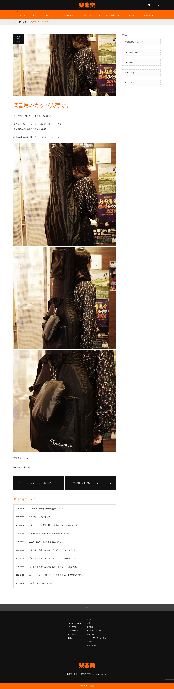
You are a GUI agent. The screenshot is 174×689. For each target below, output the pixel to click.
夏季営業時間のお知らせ (39, 517)
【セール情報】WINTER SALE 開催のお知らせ (49, 533)
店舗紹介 (132, 15)
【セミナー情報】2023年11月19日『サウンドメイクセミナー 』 (56, 550)
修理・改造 (87, 15)
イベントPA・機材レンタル (110, 15)
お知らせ (22, 22)
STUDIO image (130, 73)
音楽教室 (47, 15)
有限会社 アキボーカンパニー (135, 42)
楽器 (34, 15)
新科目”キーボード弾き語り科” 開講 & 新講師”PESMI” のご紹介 (56, 575)
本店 (68, 619)
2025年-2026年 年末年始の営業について (46, 508)
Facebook (153, 5)
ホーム (22, 15)
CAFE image (129, 62)
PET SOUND (129, 83)
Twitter (149, 5)
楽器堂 (70, 638)
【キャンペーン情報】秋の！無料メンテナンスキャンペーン (55, 525)
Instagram (158, 5)
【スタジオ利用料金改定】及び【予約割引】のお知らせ (53, 567)
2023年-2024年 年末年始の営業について (46, 542)
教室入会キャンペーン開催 (40, 583)
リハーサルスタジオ (67, 15)
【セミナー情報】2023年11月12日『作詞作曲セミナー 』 (53, 558)
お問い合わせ (149, 15)
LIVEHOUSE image (131, 52)
